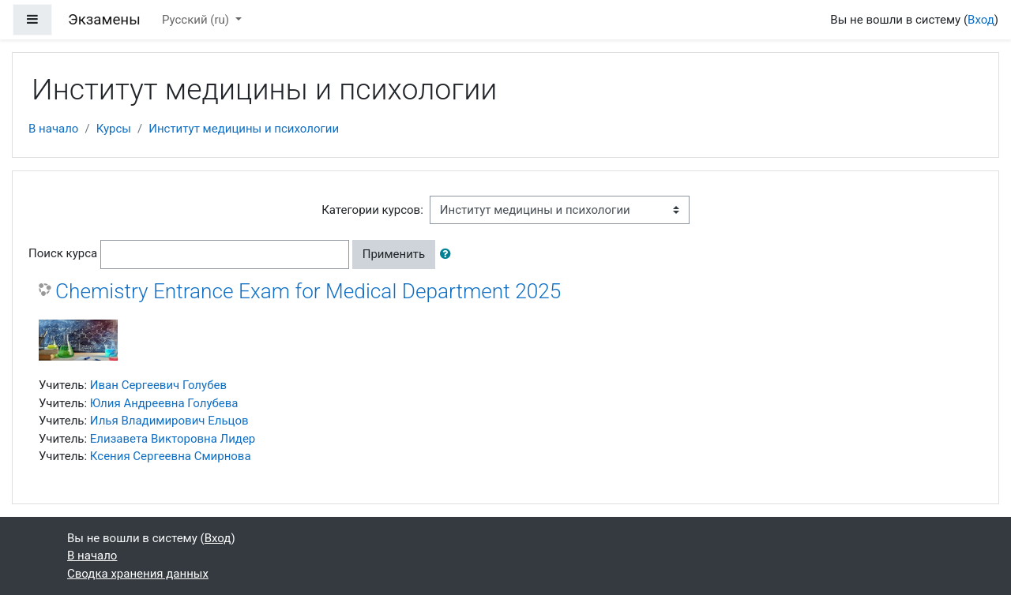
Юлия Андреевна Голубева (164, 403)
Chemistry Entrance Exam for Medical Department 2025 (308, 291)
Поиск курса (62, 253)
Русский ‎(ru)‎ (197, 20)
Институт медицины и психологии (243, 129)
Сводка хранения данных (138, 574)
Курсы (113, 129)
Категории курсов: (372, 210)
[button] (448, 254)
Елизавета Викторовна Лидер (172, 439)
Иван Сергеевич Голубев (158, 385)
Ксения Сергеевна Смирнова (170, 456)
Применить (394, 254)
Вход (981, 20)
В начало (53, 129)
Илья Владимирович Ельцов (169, 421)
